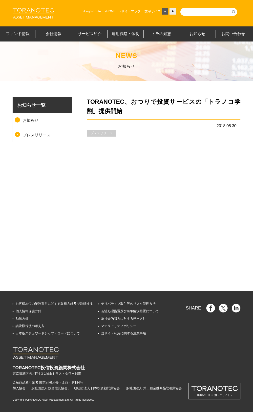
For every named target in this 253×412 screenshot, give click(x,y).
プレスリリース (36, 135)
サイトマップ (131, 11)
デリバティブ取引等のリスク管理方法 (128, 304)
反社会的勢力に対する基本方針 (123, 318)
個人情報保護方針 (28, 311)
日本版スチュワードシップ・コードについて (48, 333)
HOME (111, 11)
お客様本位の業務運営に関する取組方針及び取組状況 (54, 304)
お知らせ (31, 120)
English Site (92, 11)
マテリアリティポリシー (118, 326)
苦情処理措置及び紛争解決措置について (130, 311)
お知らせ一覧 (31, 105)
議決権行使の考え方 (30, 326)
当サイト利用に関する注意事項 (123, 333)
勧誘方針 (22, 318)
